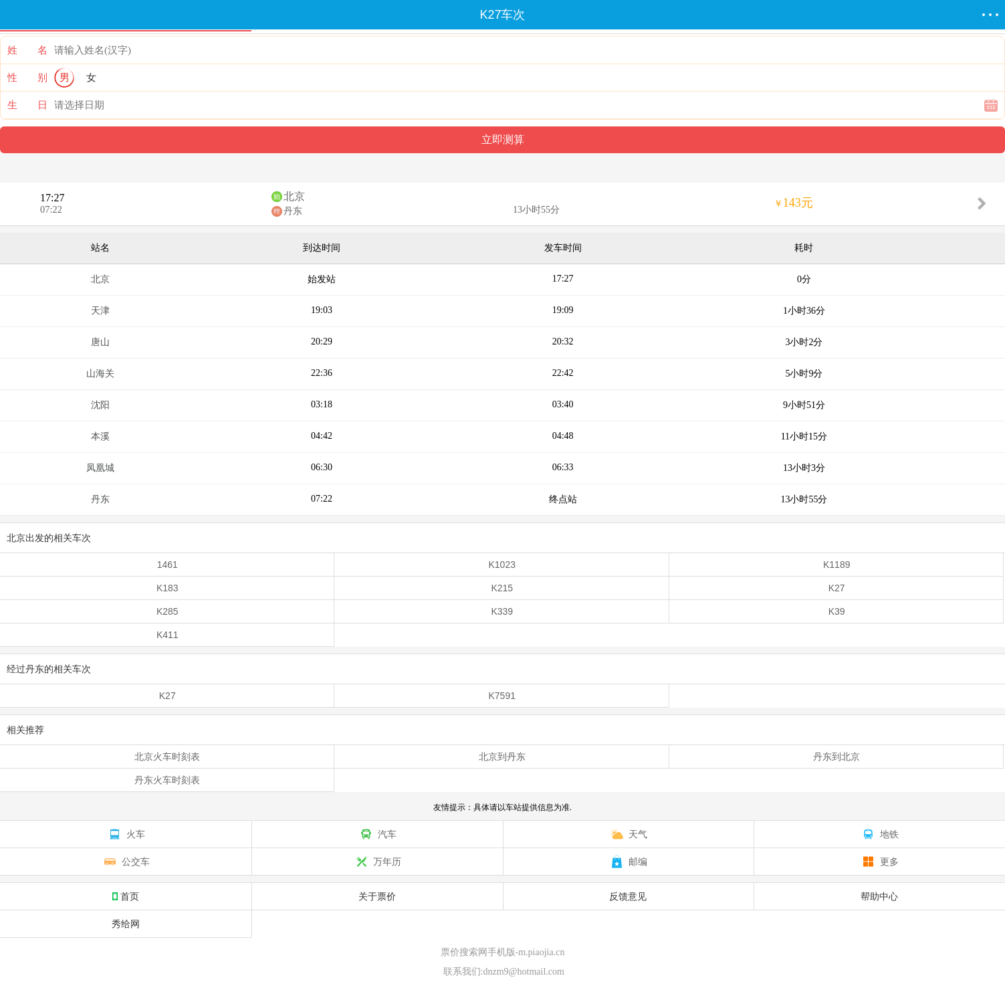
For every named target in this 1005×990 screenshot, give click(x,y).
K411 (167, 634)
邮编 (627, 861)
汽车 (377, 834)
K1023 (501, 564)
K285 (167, 611)
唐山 (100, 342)
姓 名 (27, 50)
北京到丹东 (502, 756)
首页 (125, 896)
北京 (294, 196)
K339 (502, 611)
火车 (125, 834)
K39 (836, 611)
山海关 (100, 374)
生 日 (27, 105)
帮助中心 (879, 896)
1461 (167, 564)
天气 (627, 834)
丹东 (293, 211)
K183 (167, 588)
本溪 (100, 436)
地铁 (879, 834)
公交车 (126, 861)
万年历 (377, 861)
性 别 (27, 77)
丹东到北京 (836, 756)
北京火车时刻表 (167, 756)
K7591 (501, 695)
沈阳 (100, 405)
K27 (836, 588)
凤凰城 (100, 468)
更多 (879, 861)
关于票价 (377, 896)
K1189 (836, 564)
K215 (502, 588)
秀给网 (126, 923)
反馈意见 (628, 896)
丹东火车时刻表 (167, 780)
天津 (100, 311)
